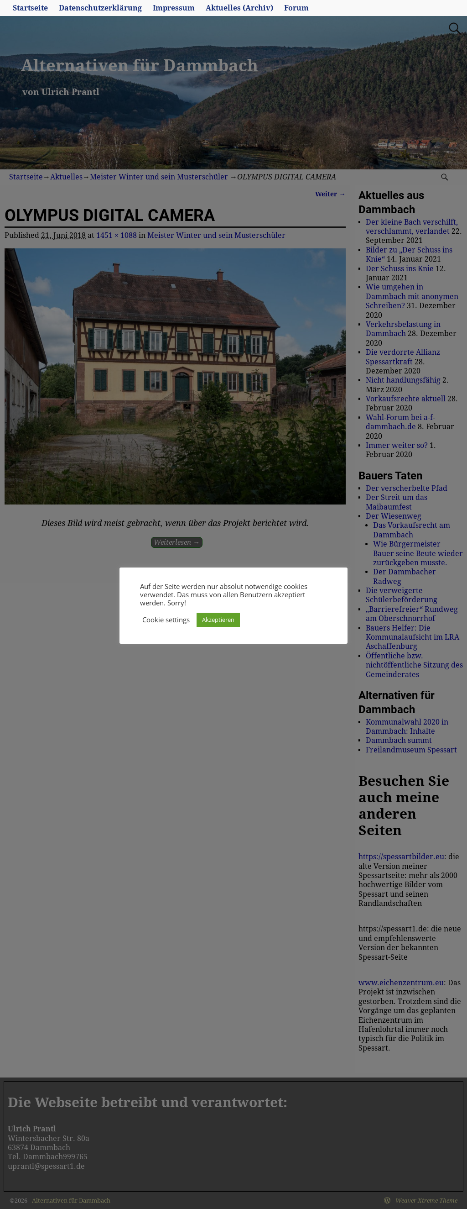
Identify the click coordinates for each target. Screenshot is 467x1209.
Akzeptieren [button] (218, 619)
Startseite (30, 8)
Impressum (174, 8)
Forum (296, 8)
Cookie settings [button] (166, 619)
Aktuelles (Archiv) (239, 8)
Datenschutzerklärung (100, 8)
